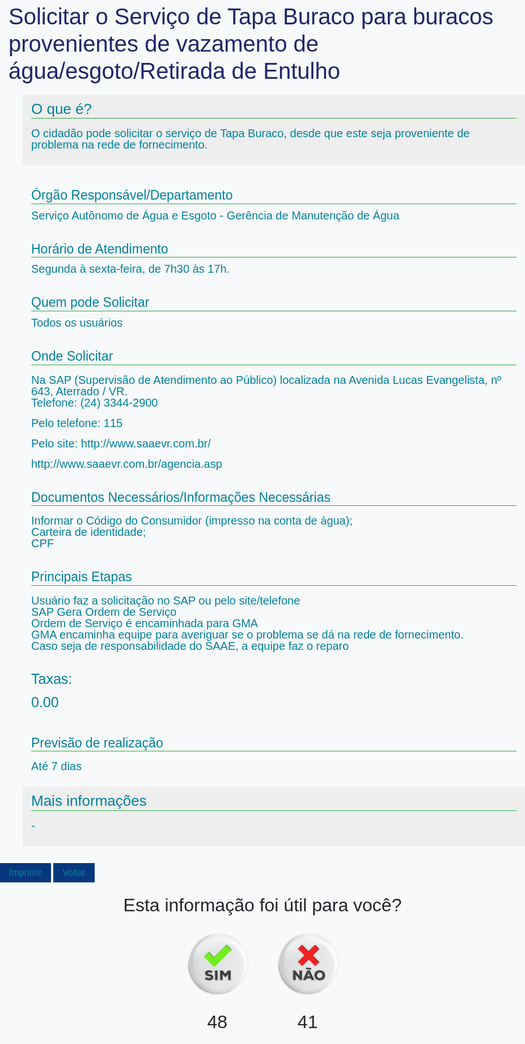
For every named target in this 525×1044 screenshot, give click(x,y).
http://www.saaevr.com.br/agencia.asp (126, 464)
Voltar (74, 872)
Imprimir (25, 872)
